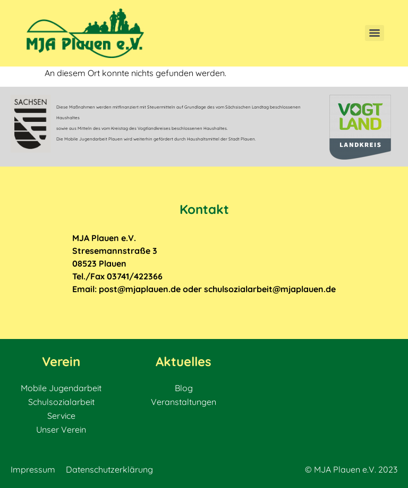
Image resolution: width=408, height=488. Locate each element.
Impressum (33, 469)
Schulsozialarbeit (61, 401)
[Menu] (374, 33)
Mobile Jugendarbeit (61, 388)
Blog (184, 388)
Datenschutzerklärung (109, 469)
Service (61, 415)
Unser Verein (61, 429)
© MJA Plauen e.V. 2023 (351, 469)
